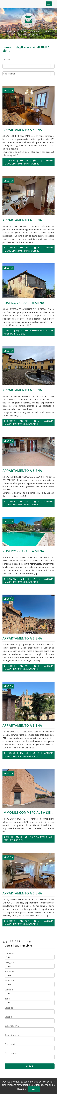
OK (33, 1089)
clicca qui (22, 1089)
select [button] (52, 66)
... (23, 941)
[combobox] (26, 66)
